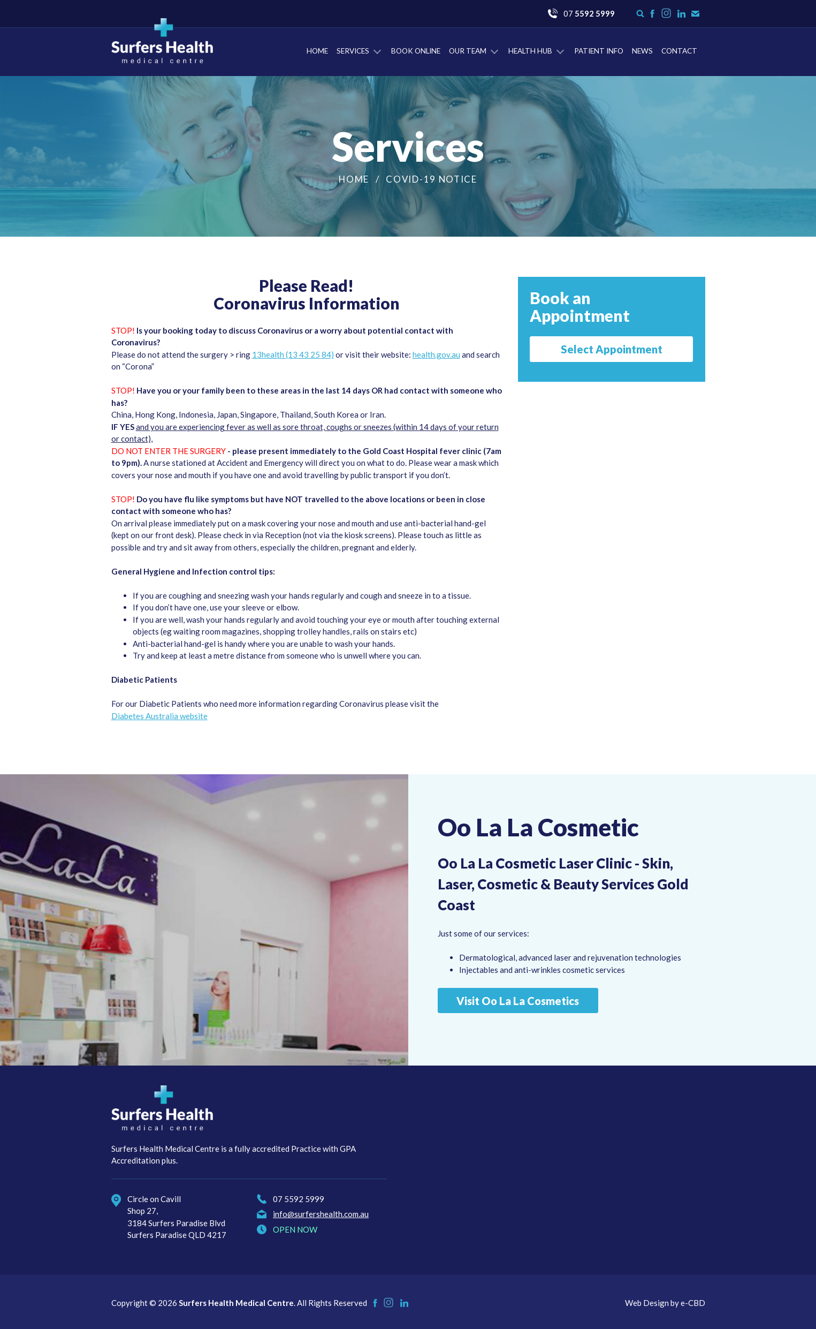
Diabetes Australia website (159, 716)
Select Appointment (611, 349)
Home (317, 51)
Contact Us (695, 14)
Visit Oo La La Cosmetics (517, 1000)
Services (353, 51)
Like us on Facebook (652, 14)
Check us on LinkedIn (681, 14)
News (642, 51)
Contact (679, 51)
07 (589, 13)
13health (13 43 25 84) (293, 354)
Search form (640, 14)
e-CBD (693, 1303)
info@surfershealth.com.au (321, 1214)
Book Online (415, 51)
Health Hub (530, 51)
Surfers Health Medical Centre (162, 40)
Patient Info (598, 51)
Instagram (666, 18)
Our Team (467, 51)
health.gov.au (436, 354)
